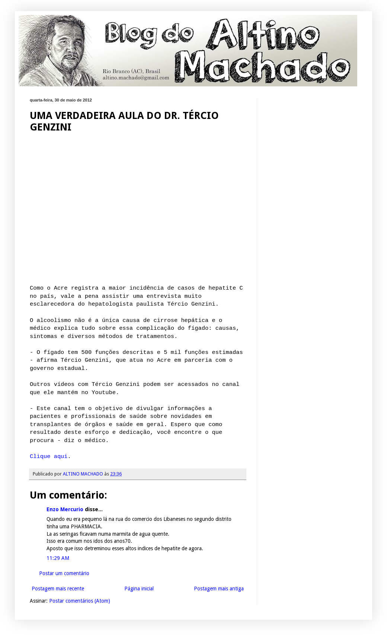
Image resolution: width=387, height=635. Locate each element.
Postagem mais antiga (219, 589)
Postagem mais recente (58, 589)
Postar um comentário (64, 573)
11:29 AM (58, 558)
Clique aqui (49, 456)
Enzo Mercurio (65, 509)
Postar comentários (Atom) (79, 601)
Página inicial (139, 589)
